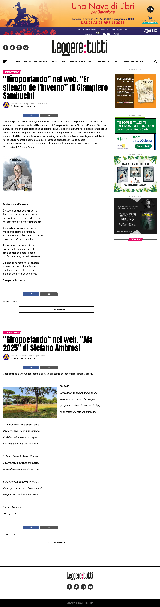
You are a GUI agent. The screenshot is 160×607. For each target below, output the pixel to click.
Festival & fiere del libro (80, 61)
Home (18, 61)
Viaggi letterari (59, 61)
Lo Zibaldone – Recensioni (106, 61)
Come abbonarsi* (41, 61)
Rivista (27, 61)
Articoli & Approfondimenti (132, 61)
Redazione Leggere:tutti (24, 106)
